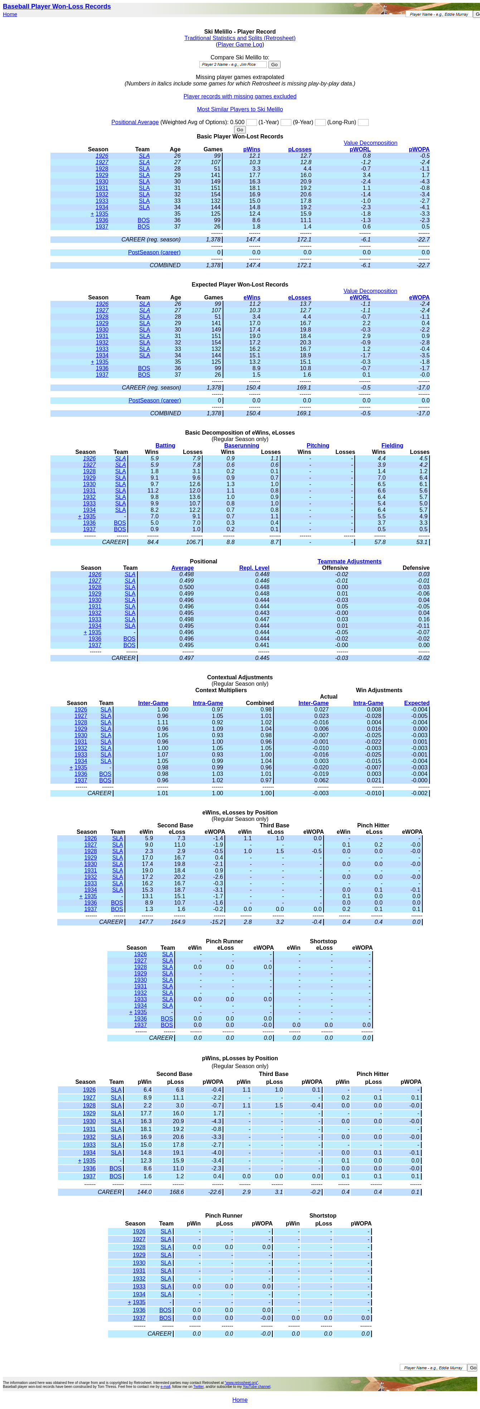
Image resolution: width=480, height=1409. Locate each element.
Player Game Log (240, 44)
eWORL (360, 297)
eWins (252, 297)
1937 (102, 227)
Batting (165, 445)
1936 (102, 220)
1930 (102, 181)
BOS (144, 220)
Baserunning (241, 445)
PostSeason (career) (154, 252)
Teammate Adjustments (349, 561)
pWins (252, 149)
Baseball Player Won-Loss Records (57, 6)
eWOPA (419, 297)
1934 (102, 207)
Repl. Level (254, 568)
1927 (102, 162)
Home (10, 14)
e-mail (165, 1387)
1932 (102, 194)
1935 (102, 214)
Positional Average (135, 122)
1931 (102, 188)
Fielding (392, 445)
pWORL (360, 149)
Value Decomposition (370, 143)
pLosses (299, 149)
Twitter (198, 1387)
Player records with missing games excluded (240, 96)
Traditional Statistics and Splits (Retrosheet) (240, 38)
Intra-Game (208, 703)
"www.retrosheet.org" (241, 1383)
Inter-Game (153, 703)
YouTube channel (256, 1387)
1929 (102, 175)
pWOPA (419, 149)
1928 (102, 169)
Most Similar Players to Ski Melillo (240, 109)
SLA (144, 156)
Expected (417, 703)
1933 (102, 201)
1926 (102, 156)
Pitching (318, 445)
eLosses (299, 297)
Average (182, 568)
